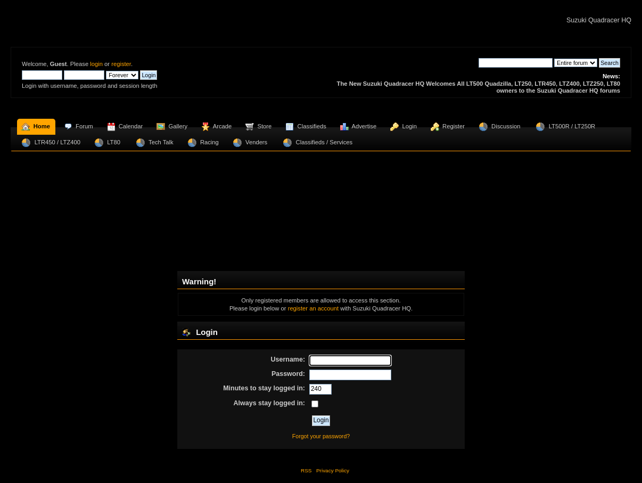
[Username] (350, 360)
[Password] (350, 375)
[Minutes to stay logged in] (320, 389)
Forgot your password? (321, 436)
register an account (313, 308)
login (96, 64)
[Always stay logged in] (314, 403)
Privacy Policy (332, 470)
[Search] (516, 63)
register (121, 64)
